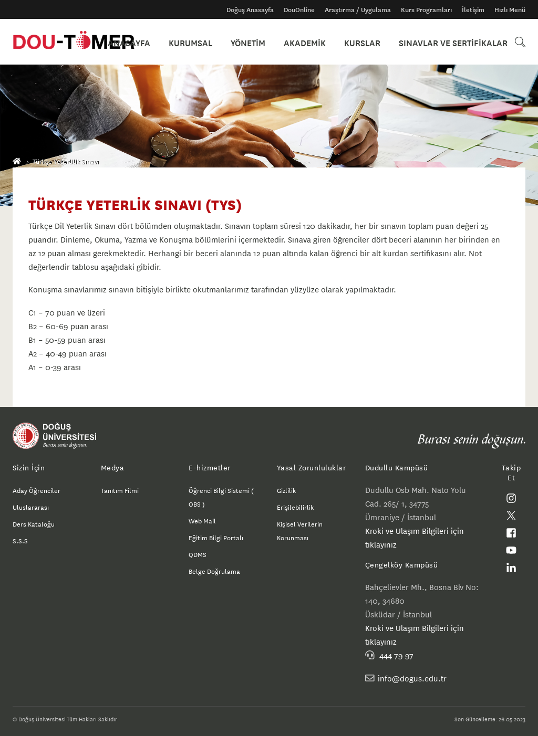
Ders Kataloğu (34, 523)
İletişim (473, 9)
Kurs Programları (426, 9)
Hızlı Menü (509, 9)
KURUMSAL (205, 42)
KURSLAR (366, 42)
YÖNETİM (259, 42)
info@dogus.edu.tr (412, 678)
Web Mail (202, 520)
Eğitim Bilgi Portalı (216, 537)
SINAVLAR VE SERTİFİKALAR (453, 42)
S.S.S (20, 540)
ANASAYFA (147, 42)
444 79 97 (396, 655)
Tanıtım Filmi (120, 490)
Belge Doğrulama (214, 570)
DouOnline (299, 9)
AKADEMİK (312, 42)
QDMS (197, 554)
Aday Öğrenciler (36, 490)
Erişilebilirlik (295, 506)
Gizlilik (286, 490)
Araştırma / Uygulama (358, 9)
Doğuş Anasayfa (250, 9)
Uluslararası (31, 506)
